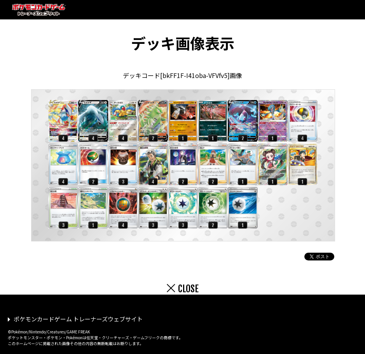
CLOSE (188, 289)
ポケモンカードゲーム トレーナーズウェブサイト (78, 319)
